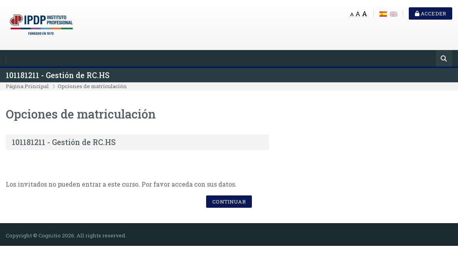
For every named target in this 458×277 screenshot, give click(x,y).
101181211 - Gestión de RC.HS (58, 75)
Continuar (228, 201)
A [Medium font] (357, 14)
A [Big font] (364, 13)
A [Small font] (352, 14)
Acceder (430, 13)
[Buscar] (444, 59)
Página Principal (27, 86)
